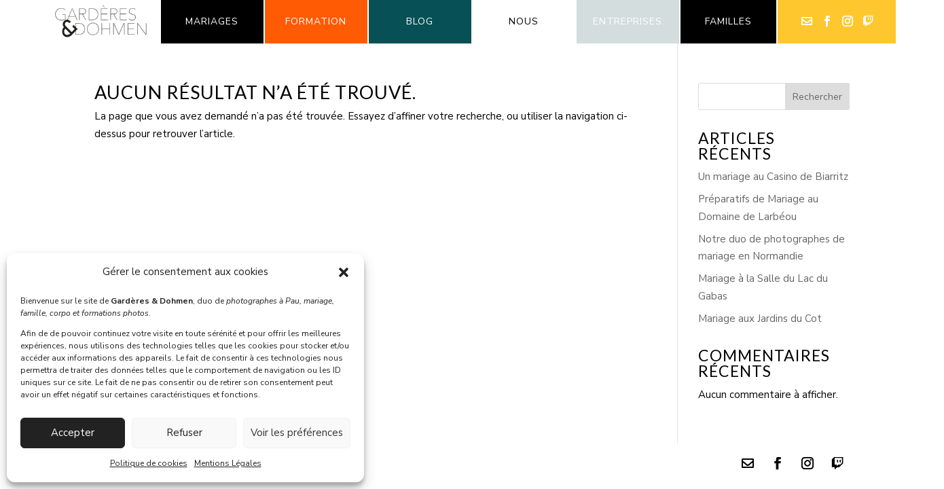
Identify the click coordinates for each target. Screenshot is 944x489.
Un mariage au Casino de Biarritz (773, 176)
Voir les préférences (297, 432)
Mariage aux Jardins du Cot (760, 318)
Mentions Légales (227, 463)
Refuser (184, 432)
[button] (343, 272)
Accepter (72, 432)
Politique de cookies (148, 463)
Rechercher (817, 96)
